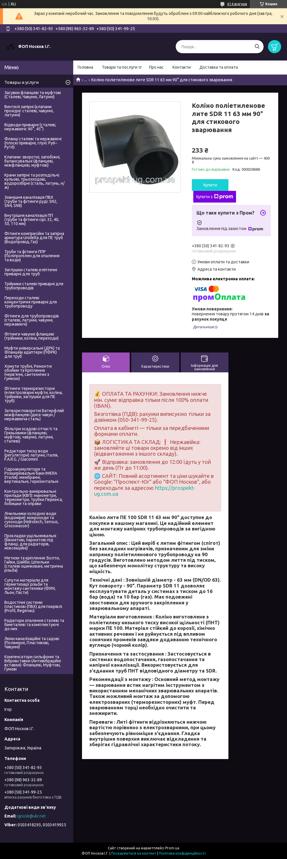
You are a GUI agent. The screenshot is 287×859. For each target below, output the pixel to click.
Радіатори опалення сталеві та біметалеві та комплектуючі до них (34, 624)
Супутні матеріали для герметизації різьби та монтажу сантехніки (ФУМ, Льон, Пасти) (30, 586)
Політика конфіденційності (182, 853)
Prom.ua (172, 848)
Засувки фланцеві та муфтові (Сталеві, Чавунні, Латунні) (32, 94)
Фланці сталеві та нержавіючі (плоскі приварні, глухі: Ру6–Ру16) (33, 142)
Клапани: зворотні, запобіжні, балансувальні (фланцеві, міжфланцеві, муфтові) (32, 161)
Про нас (156, 67)
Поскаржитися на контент (133, 853)
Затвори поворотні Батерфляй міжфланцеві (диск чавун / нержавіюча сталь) (34, 414)
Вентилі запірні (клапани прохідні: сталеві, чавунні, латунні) (29, 110)
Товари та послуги (119, 67)
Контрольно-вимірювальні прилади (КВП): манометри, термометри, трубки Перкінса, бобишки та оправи (33, 497)
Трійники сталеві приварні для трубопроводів (33, 285)
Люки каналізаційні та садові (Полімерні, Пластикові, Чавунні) (31, 642)
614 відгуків (237, 4)
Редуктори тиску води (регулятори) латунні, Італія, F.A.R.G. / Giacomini (31, 455)
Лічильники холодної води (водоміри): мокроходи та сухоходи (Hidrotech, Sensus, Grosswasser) (31, 519)
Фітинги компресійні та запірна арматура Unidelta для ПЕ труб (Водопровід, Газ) (34, 237)
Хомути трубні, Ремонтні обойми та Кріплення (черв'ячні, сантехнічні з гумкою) (28, 372)
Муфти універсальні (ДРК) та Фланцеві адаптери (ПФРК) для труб (32, 352)
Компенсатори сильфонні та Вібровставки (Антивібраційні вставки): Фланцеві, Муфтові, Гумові (32, 662)
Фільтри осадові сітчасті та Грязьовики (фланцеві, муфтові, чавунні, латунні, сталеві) (30, 434)
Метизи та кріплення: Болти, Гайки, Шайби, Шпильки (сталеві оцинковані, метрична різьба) (33, 564)
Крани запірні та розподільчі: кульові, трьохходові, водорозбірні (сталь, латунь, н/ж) (34, 181)
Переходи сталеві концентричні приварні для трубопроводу (30, 301)
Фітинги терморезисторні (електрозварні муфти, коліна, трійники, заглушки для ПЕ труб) (33, 394)
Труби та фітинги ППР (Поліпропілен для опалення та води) (31, 255)
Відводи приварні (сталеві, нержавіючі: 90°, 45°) (30, 126)
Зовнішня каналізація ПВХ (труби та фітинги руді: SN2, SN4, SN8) (30, 201)
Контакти (181, 67)
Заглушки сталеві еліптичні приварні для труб (30, 271)
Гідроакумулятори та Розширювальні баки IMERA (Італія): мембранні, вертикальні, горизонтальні (31, 475)
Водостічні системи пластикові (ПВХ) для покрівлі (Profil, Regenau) (33, 606)
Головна (85, 67)
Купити (210, 185)
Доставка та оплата (218, 67)
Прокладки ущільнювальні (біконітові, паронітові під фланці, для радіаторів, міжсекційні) (30, 541)
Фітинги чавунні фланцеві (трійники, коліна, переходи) (31, 336)
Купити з (214, 196)
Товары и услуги (21, 82)
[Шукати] (257, 46)
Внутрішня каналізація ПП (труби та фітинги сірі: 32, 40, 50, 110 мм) (31, 219)
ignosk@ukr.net (31, 816)
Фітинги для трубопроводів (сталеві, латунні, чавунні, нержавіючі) (31, 320)
